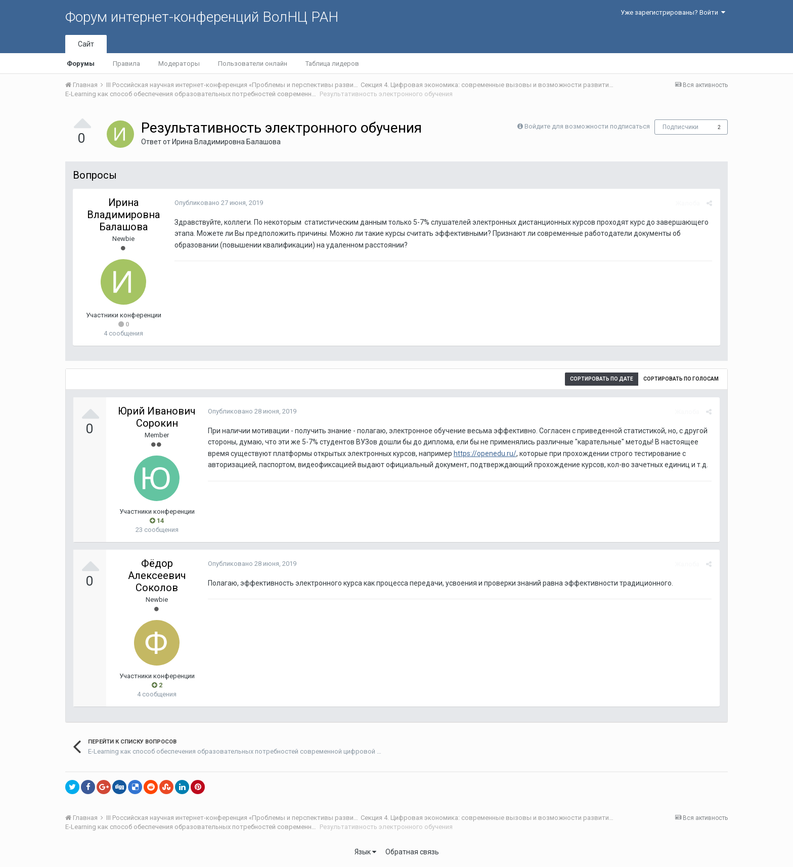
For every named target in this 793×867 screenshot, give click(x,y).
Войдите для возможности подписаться (587, 126)
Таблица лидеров (332, 63)
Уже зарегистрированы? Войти (673, 12)
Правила (126, 63)
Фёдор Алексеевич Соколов (157, 575)
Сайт (86, 44)
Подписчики (680, 127)
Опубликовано (218, 203)
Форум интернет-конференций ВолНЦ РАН (201, 17)
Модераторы (179, 63)
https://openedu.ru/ (484, 453)
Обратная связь (412, 852)
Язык (365, 852)
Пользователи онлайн (252, 63)
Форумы (81, 63)
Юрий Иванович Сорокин (157, 417)
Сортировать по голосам (681, 379)
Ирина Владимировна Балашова (226, 142)
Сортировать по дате (601, 379)
